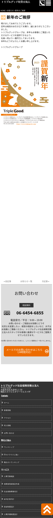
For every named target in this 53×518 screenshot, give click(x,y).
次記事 (45, 281)
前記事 (8, 281)
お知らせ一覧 (26, 281)
